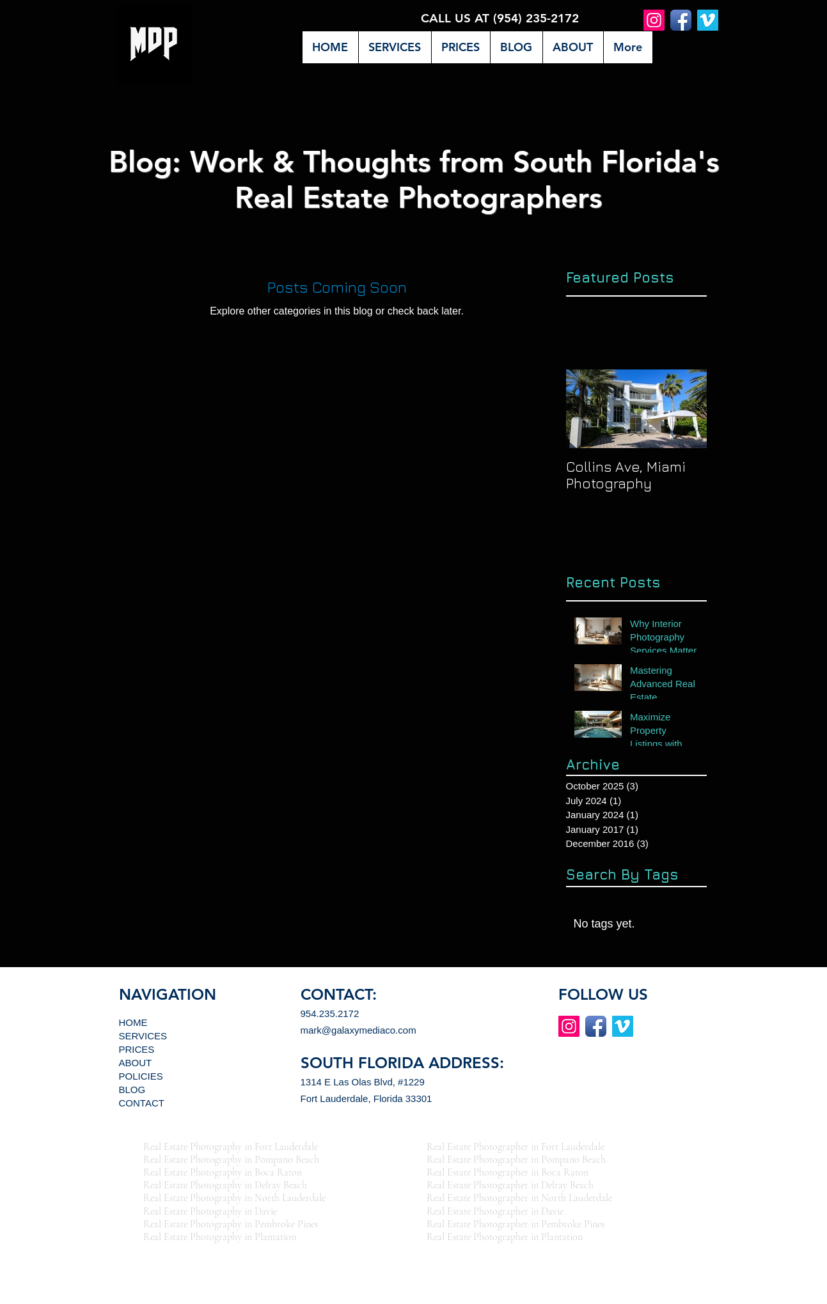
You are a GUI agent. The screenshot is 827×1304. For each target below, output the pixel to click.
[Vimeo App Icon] (707, 20)
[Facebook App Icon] (680, 20)
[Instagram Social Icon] (654, 20)
